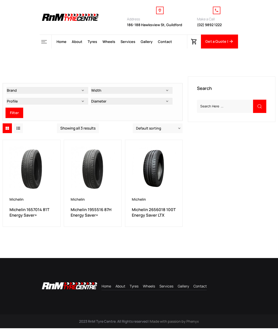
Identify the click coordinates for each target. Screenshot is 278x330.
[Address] (160, 10)
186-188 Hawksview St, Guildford (154, 24)
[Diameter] (131, 102)
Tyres (92, 41)
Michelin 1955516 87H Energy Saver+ (91, 213)
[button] (45, 41)
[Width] (131, 91)
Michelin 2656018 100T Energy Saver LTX (154, 213)
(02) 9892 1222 (209, 24)
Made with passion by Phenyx (174, 323)
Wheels (108, 41)
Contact (165, 41)
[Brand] (47, 91)
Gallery (147, 41)
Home (61, 41)
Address (133, 19)
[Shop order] (158, 129)
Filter (14, 113)
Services (128, 41)
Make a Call (206, 19)
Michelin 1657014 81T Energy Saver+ (29, 213)
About (77, 41)
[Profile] (47, 102)
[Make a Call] (216, 10)
